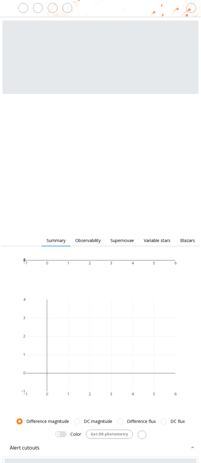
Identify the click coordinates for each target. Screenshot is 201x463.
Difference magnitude (47, 421)
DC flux (177, 421)
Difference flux (141, 421)
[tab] (56, 240)
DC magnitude (98, 421)
